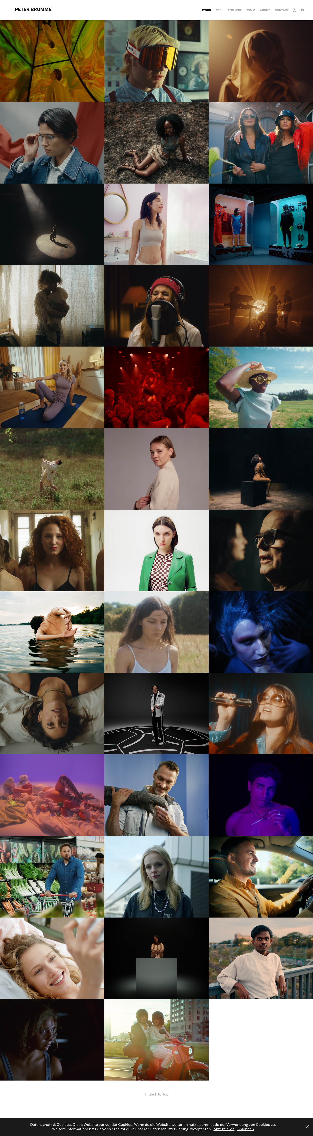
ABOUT (265, 10)
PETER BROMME (33, 9)
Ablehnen (245, 1129)
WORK (206, 10)
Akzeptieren (224, 1129)
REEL (219, 10)
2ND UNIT (235, 10)
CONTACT (282, 10)
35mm (250, 10)
